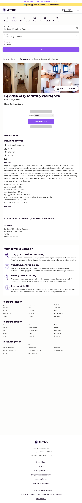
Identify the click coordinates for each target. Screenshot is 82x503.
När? (6, 34)
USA (55, 310)
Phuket (5, 333)
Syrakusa (24, 59)
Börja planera (41, 121)
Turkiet (56, 305)
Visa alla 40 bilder (66, 88)
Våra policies (41, 499)
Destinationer (41, 479)
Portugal (57, 316)
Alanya (5, 325)
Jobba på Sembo (41, 471)
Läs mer (7, 162)
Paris (55, 325)
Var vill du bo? (9, 27)
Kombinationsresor (9, 348)
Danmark (31, 305)
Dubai (30, 333)
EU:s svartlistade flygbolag (41, 490)
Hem (5, 59)
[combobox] (39, 29)
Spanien (5, 305)
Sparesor (57, 348)
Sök (41, 49)
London (56, 328)
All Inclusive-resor (60, 345)
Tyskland (57, 308)
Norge (31, 316)
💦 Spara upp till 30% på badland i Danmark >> (41, 5)
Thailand (31, 313)
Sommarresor (7, 345)
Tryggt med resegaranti (41, 475)
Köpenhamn (58, 333)
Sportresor (32, 348)
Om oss (41, 466)
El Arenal (57, 336)
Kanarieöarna (58, 313)
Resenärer (8, 42)
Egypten (5, 316)
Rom (4, 330)
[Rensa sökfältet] (76, 28)
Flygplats (31, 116)
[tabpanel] (41, 38)
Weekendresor (59, 350)
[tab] (6, 19)
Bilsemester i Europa (9, 350)
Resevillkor (41, 462)
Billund (31, 325)
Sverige (5, 310)
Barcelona (6, 328)
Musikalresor (33, 353)
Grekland (31, 310)
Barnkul (5, 353)
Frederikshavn (33, 330)
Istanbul (31, 336)
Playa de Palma (33, 328)
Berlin (4, 336)
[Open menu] (77, 10)
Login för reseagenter (41, 484)
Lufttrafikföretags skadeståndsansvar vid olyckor (41, 495)
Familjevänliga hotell (35, 350)
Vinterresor (32, 345)
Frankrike (6, 308)
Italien (13, 59)
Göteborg (57, 330)
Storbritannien (7, 313)
